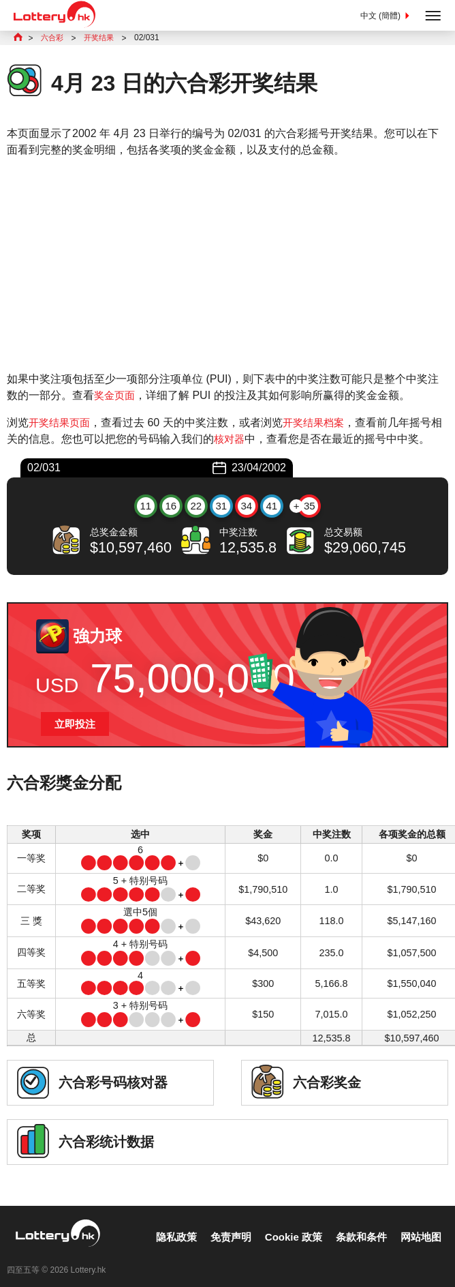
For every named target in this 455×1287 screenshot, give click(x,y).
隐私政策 (162, 1226)
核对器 (241, 440)
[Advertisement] (227, 266)
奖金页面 (116, 396)
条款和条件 (357, 1226)
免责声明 (219, 1226)
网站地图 (419, 1226)
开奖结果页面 (61, 424)
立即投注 (76, 726)
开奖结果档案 (319, 424)
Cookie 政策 (285, 1226)
